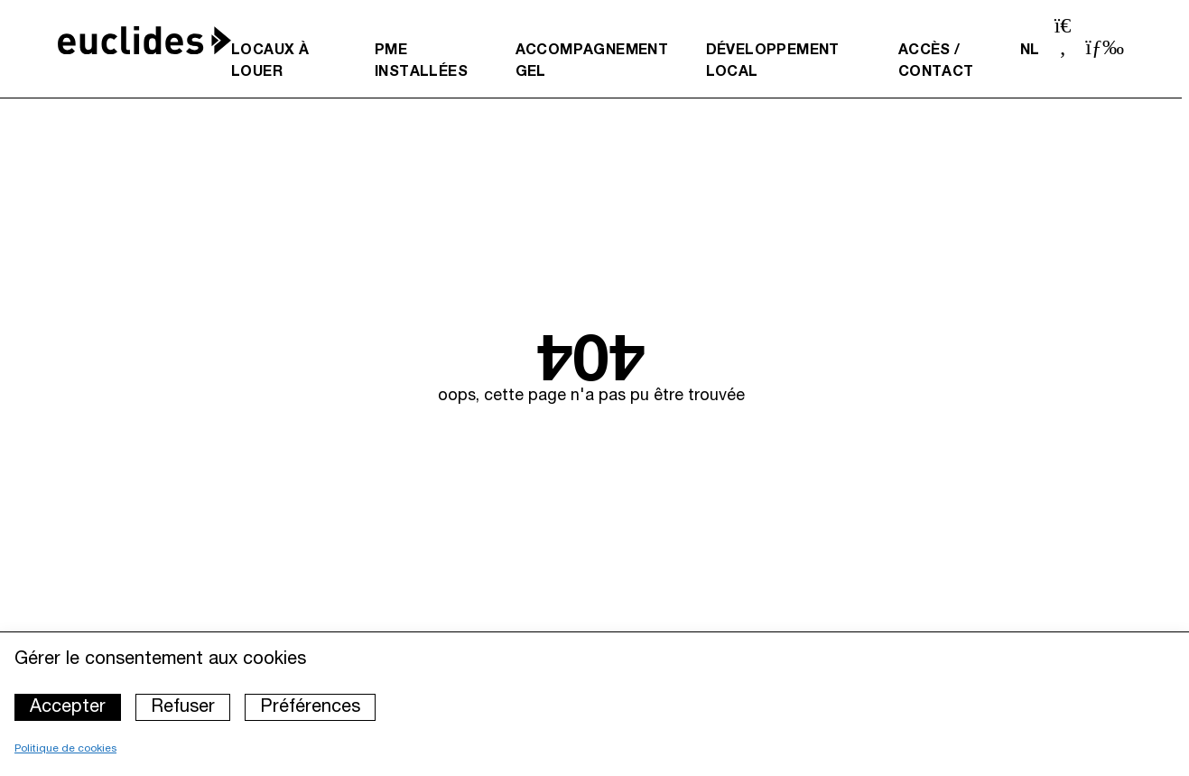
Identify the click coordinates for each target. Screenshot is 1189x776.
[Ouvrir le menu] (1104, 47)
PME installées (421, 61)
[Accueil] (144, 40)
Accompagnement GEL (592, 61)
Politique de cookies (65, 748)
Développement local (773, 61)
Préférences (310, 707)
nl (1030, 50)
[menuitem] (288, 61)
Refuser (183, 707)
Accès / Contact (936, 61)
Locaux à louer (270, 61)
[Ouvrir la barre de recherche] (1063, 38)
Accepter (68, 707)
